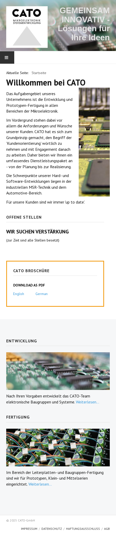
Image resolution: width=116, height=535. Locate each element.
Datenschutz (51, 529)
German (41, 293)
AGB (107, 529)
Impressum (29, 529)
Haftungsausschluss (83, 529)
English (18, 293)
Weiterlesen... (87, 401)
